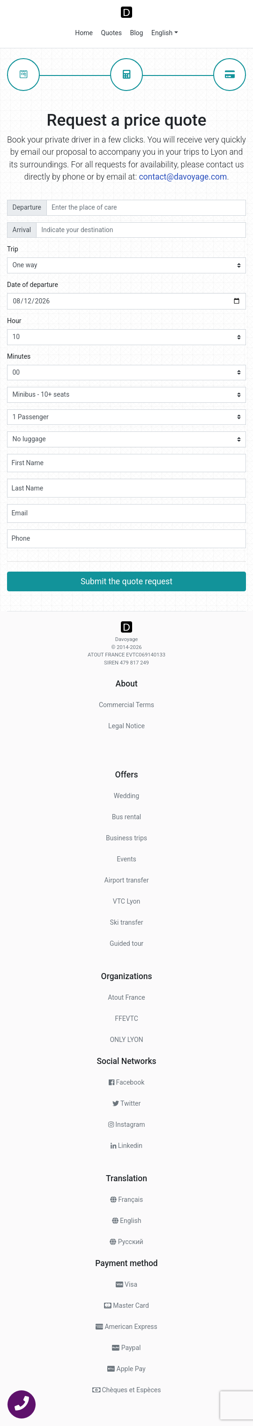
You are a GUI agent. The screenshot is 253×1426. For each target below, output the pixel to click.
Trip (12, 249)
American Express (126, 1326)
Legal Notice (126, 726)
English (160, 33)
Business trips (126, 838)
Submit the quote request (126, 581)
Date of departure (32, 284)
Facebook (127, 1082)
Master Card (126, 1305)
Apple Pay (126, 1369)
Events (126, 859)
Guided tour (126, 943)
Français (126, 1199)
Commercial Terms (126, 705)
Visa (126, 1284)
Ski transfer (126, 922)
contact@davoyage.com (183, 176)
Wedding (126, 796)
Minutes (18, 356)
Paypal (126, 1347)
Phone (20, 538)
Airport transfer (126, 880)
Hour (14, 320)
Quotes (110, 33)
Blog (135, 33)
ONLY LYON (126, 1039)
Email (19, 513)
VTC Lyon (127, 901)
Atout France (126, 997)
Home (84, 33)
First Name (27, 463)
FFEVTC (126, 1018)
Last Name (27, 488)
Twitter (126, 1103)
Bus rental (126, 817)
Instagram (126, 1124)
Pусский (126, 1241)
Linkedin (126, 1145)
